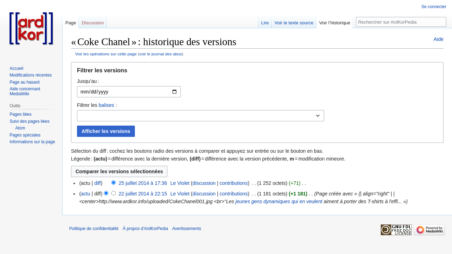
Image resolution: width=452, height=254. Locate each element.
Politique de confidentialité (93, 228)
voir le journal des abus (160, 54)
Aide (439, 39)
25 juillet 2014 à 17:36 (143, 183)
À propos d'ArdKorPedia (145, 228)
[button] (257, 72)
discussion (203, 183)
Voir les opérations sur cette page (106, 54)
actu (85, 193)
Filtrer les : (97, 105)
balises (106, 105)
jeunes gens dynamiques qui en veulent (279, 201)
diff (97, 183)
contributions (234, 183)
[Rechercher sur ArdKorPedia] (401, 22)
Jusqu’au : (88, 81)
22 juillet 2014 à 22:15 (143, 193)
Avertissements (186, 228)
